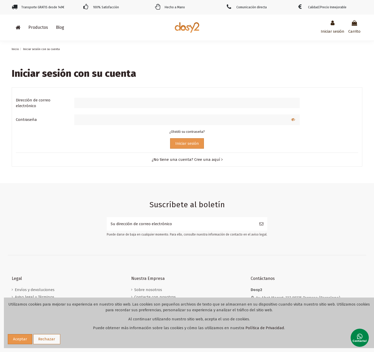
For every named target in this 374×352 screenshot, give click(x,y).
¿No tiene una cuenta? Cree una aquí (187, 159)
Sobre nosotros (148, 289)
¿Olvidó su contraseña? (187, 132)
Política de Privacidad (264, 328)
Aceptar (20, 339)
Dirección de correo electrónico (33, 103)
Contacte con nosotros (155, 297)
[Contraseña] (180, 119)
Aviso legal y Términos (34, 297)
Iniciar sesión (187, 143)
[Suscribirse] (261, 224)
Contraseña (26, 119)
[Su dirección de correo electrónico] (181, 224)
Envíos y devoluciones (35, 289)
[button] (38, 27)
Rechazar (46, 339)
